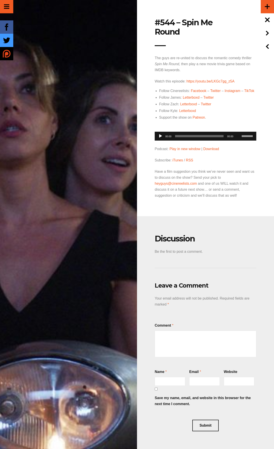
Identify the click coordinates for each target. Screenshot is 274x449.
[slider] (199, 136)
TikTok (249, 91)
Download (211, 149)
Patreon (199, 117)
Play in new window (185, 149)
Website (230, 372)
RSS (189, 160)
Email (194, 372)
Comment (163, 325)
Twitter (215, 91)
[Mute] (238, 129)
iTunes (177, 160)
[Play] (160, 136)
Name (159, 372)
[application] (205, 135)
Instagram (232, 91)
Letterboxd (191, 97)
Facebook (198, 91)
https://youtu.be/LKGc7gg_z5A (210, 81)
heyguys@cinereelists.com (176, 183)
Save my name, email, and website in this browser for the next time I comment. (203, 401)
